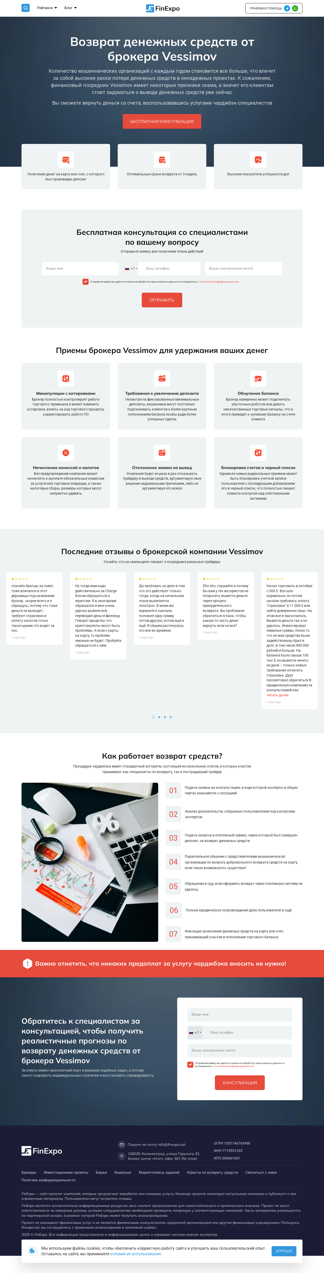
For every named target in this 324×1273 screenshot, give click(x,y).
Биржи (101, 1172)
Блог (71, 8)
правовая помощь (266, 8)
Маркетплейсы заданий (159, 1172)
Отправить (162, 300)
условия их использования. (136, 1253)
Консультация (240, 1082)
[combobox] (131, 268)
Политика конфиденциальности (48, 1180)
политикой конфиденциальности (219, 281)
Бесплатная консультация (162, 121)
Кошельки (122, 1172)
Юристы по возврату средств (212, 1172)
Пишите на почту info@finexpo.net (152, 1145)
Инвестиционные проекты (66, 1172)
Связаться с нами (261, 1172)
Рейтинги (47, 8)
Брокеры (29, 1172)
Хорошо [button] (284, 1251)
